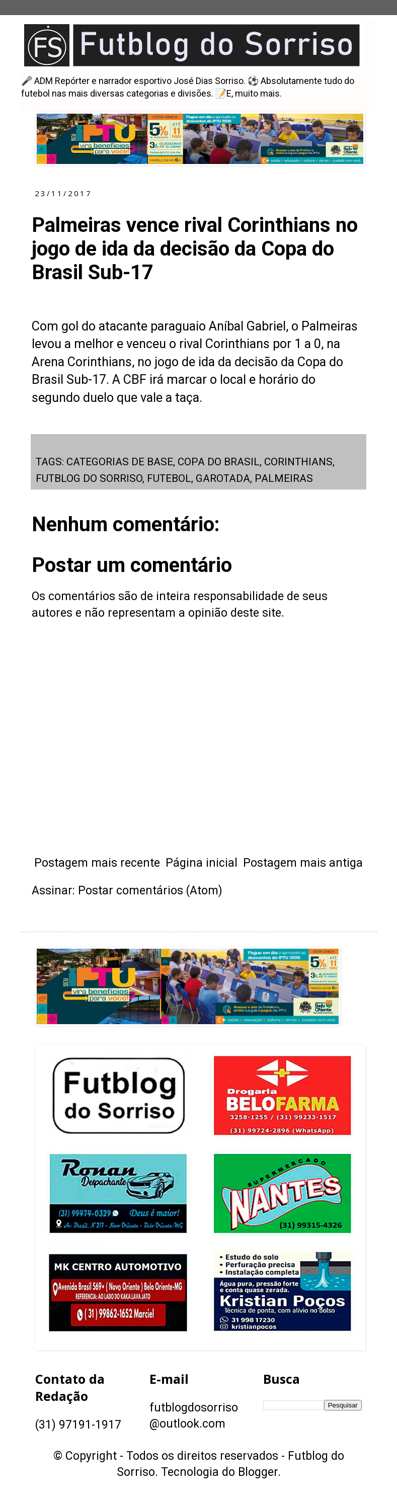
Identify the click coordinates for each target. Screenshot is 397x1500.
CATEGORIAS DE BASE (119, 462)
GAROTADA (223, 478)
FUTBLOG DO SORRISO (89, 478)
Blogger (258, 1472)
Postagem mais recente (97, 863)
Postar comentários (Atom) (150, 890)
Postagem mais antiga (303, 863)
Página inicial (201, 863)
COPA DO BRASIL (219, 462)
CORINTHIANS (298, 462)
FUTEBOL (169, 478)
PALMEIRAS (284, 478)
